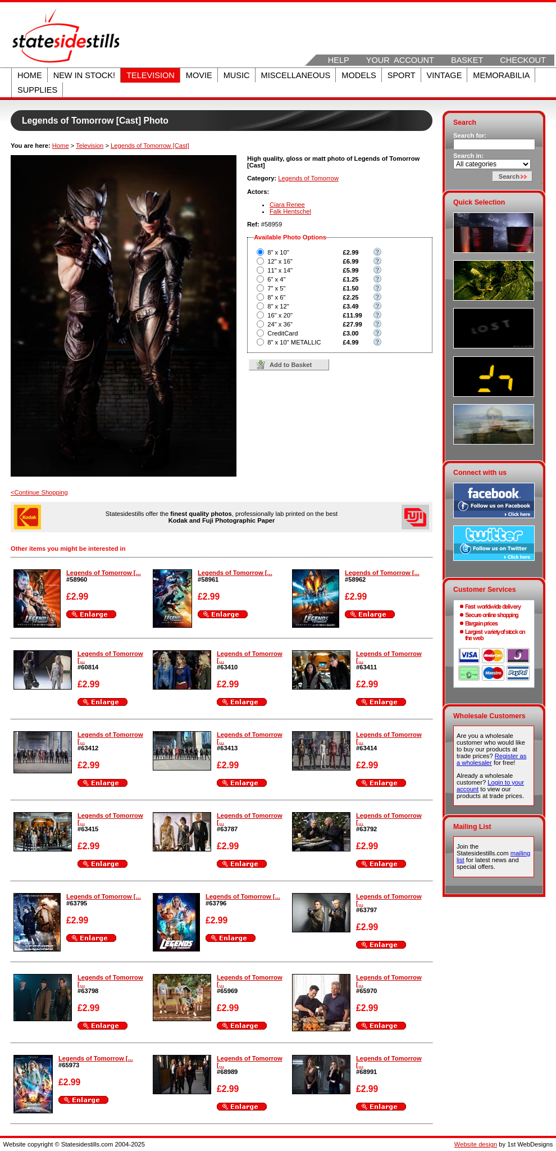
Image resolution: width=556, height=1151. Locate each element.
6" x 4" (276, 279)
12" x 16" (280, 261)
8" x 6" (276, 297)
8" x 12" (278, 306)
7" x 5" (276, 288)
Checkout (523, 60)
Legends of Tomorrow (308, 178)
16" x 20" (280, 315)
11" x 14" (280, 270)
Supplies (37, 89)
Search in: (468, 155)
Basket (467, 60)
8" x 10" (278, 252)
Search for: (469, 135)
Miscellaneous (296, 75)
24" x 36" (280, 324)
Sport (402, 75)
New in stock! (84, 75)
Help (338, 60)
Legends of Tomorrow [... (103, 572)
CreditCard (282, 333)
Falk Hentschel (290, 211)
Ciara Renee (287, 204)
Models (358, 75)
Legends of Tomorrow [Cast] (150, 145)
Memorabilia (501, 75)
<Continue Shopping (39, 492)
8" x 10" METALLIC (294, 342)
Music (237, 75)
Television (150, 75)
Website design (475, 1144)
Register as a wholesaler (491, 759)
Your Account (400, 60)
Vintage (444, 75)
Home (29, 75)
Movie (199, 75)
